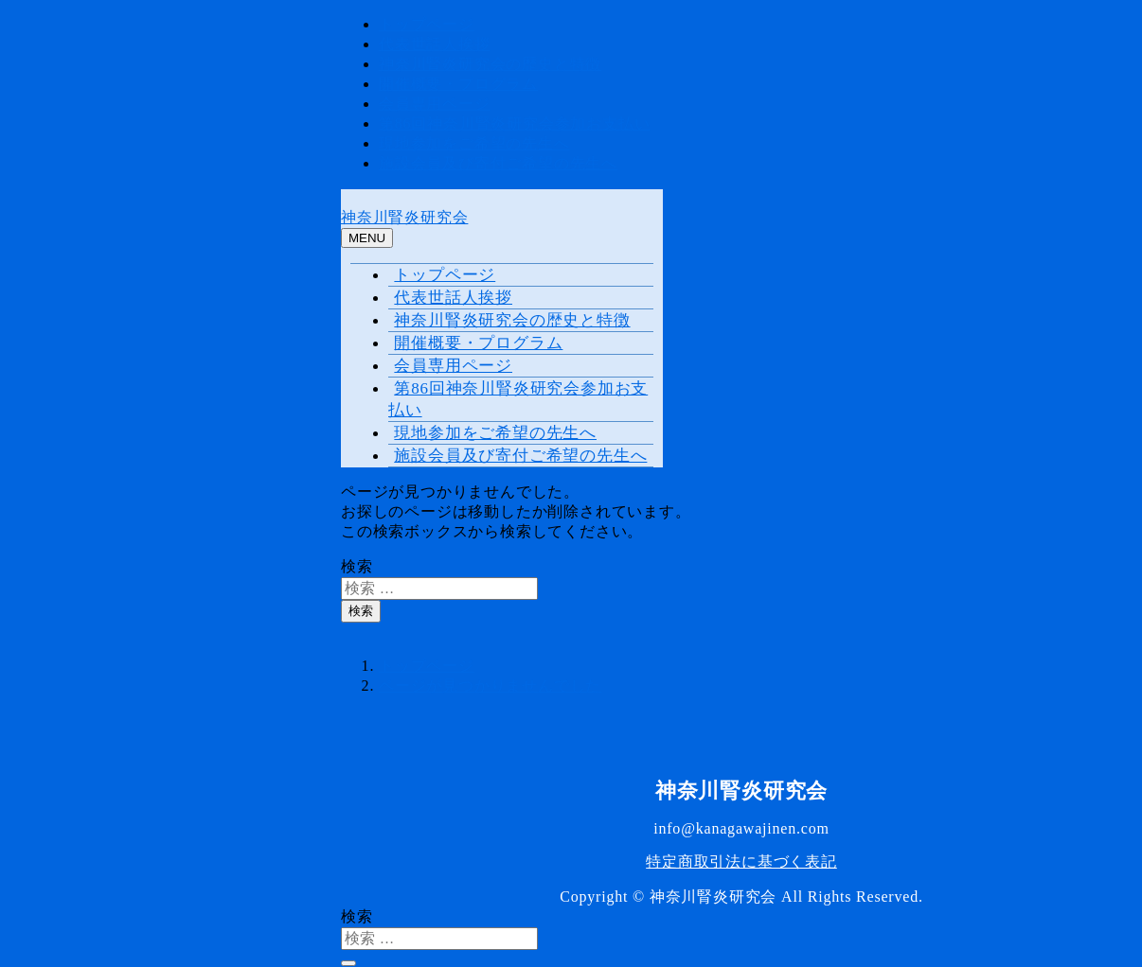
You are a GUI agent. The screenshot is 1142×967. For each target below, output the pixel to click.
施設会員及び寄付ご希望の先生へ (498, 163)
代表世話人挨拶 (435, 44)
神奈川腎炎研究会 (404, 217)
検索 (357, 566)
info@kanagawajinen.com (741, 828)
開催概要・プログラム (458, 84)
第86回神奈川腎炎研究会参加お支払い (514, 123)
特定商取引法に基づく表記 (741, 861)
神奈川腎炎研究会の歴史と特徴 (490, 64)
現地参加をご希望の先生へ (474, 143)
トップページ (426, 24)
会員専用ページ (435, 104)
